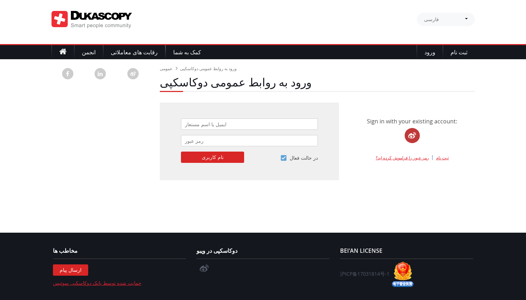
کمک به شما (187, 52)
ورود (429, 52)
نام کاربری (213, 157)
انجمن (89, 52)
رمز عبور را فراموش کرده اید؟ (402, 157)
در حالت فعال (304, 157)
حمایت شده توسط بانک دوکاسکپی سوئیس (97, 283)
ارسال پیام (70, 270)
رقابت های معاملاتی (134, 52)
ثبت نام (459, 52)
